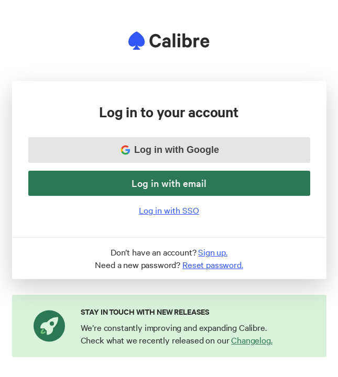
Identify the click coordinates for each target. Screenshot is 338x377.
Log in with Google (170, 150)
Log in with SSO (169, 210)
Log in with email (169, 183)
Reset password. (212, 264)
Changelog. (251, 340)
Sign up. (212, 252)
